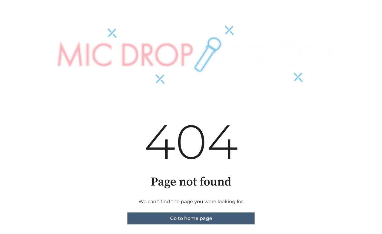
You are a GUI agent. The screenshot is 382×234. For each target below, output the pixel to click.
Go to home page (191, 218)
